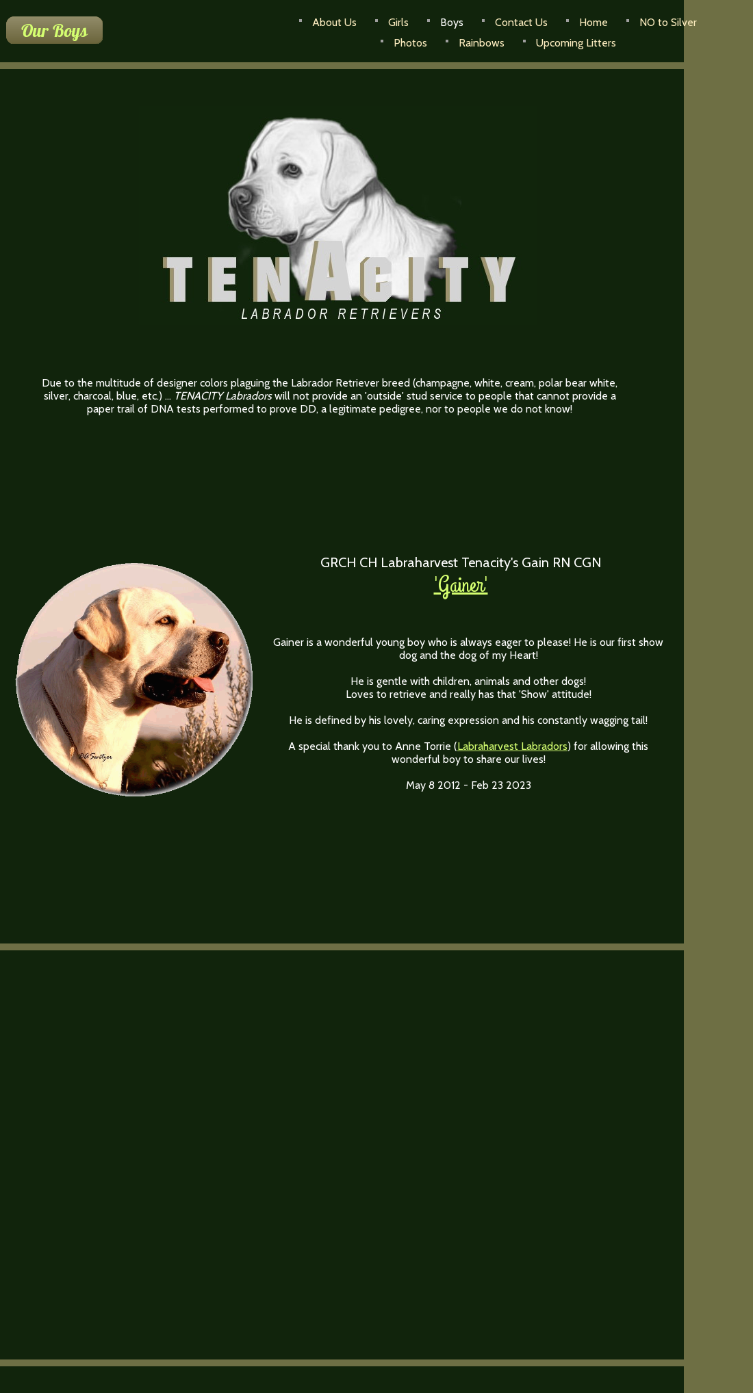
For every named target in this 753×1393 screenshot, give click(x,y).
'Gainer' (461, 585)
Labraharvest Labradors (512, 746)
